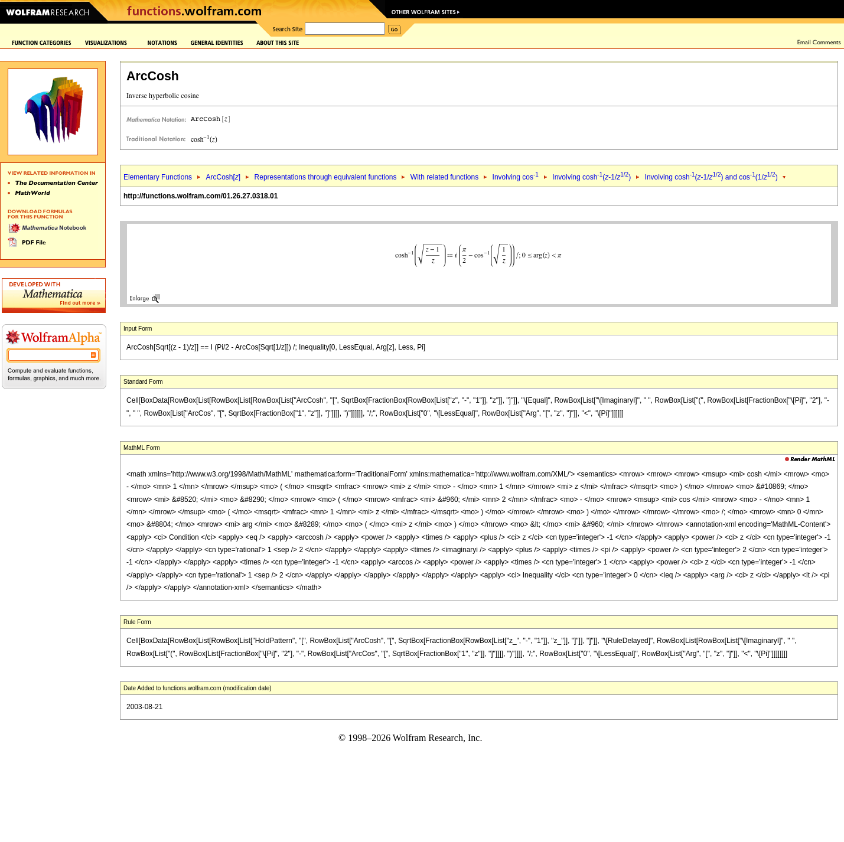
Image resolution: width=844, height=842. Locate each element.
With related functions (444, 177)
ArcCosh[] (223, 177)
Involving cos (516, 177)
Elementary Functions (157, 177)
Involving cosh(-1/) (591, 177)
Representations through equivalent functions (326, 177)
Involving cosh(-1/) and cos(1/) (711, 177)
